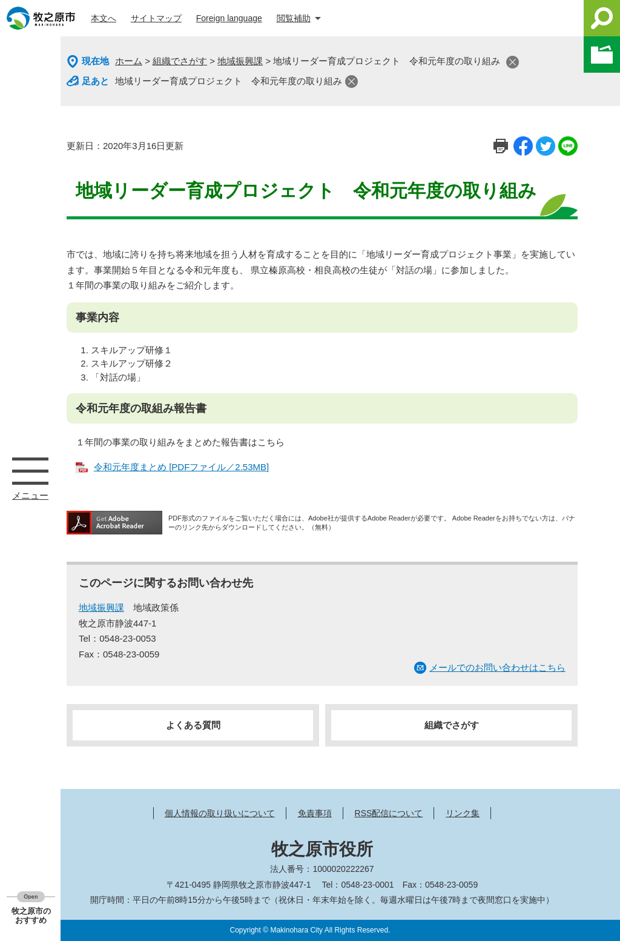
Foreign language (229, 18)
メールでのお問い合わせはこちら (497, 667)
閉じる (512, 62)
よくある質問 (193, 725)
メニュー (30, 471)
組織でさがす (180, 61)
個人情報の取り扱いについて (220, 813)
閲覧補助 (294, 18)
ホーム (128, 61)
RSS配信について (389, 813)
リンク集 (463, 813)
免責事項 (315, 813)
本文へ (103, 18)
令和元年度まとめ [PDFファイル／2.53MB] (181, 467)
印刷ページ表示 (500, 146)
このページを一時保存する (602, 54)
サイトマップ (156, 18)
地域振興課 (240, 61)
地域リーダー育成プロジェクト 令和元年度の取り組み (228, 81)
